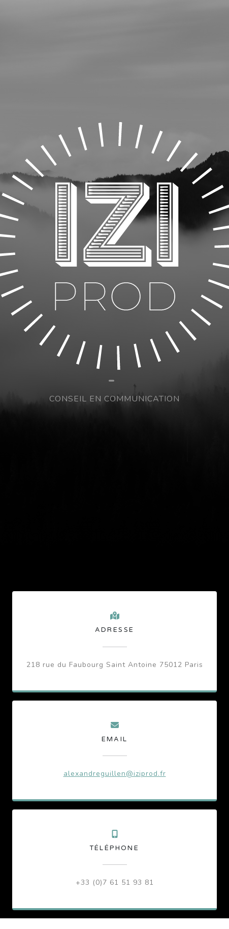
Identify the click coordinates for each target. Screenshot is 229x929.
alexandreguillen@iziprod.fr (114, 773)
